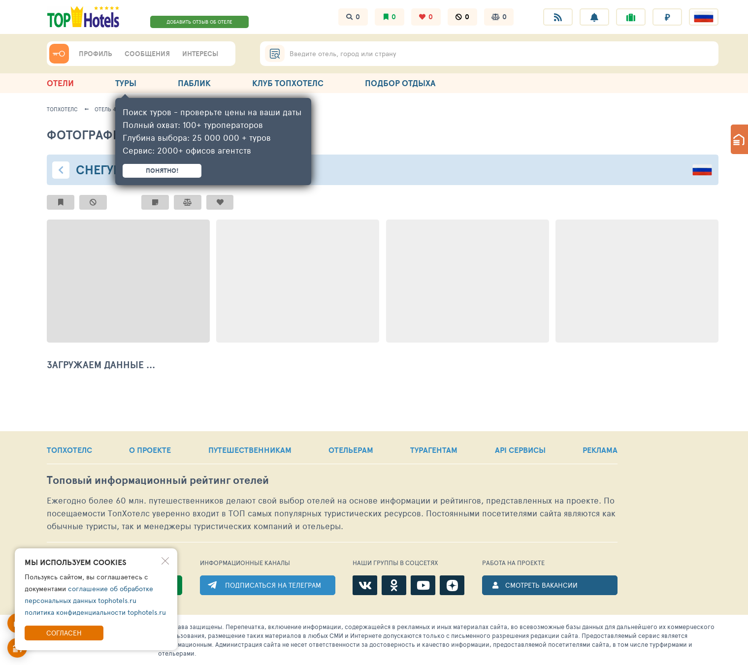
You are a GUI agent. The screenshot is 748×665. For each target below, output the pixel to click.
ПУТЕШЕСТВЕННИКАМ (250, 450)
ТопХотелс (62, 109)
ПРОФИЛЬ (95, 54)
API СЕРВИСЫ (520, 450)
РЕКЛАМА (600, 450)
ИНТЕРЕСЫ (200, 54)
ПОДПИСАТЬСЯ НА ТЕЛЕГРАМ (273, 585)
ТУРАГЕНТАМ (433, 450)
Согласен (64, 632)
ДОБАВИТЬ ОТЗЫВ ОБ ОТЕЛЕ (199, 21)
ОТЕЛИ (60, 83)
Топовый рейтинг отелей (158, 480)
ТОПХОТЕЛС (69, 450)
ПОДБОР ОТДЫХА (400, 83)
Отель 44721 (111, 109)
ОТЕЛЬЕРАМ (350, 450)
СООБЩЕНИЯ (147, 54)
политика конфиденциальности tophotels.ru (95, 612)
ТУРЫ (125, 83)
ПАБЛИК (194, 83)
